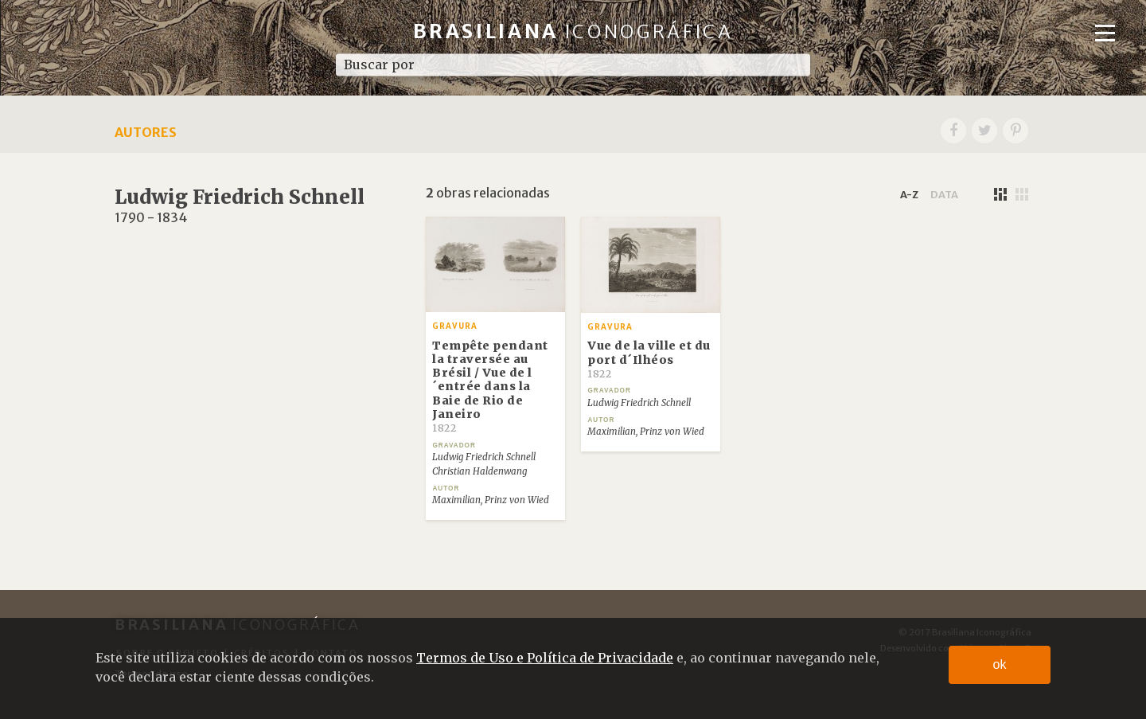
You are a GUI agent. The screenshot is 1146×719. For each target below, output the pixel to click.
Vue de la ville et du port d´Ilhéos (649, 359)
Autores (146, 132)
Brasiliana (573, 31)
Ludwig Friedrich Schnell (484, 457)
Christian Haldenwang (479, 471)
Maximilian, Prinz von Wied (490, 500)
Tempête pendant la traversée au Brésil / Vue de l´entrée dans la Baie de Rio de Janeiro (490, 386)
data (944, 194)
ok (1000, 664)
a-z (909, 194)
